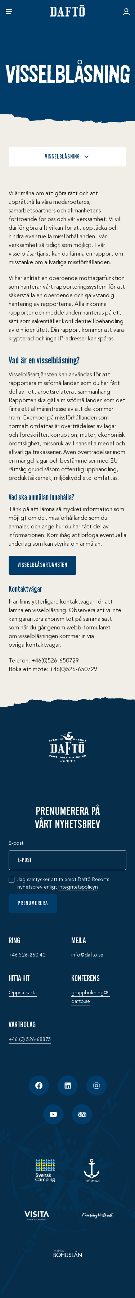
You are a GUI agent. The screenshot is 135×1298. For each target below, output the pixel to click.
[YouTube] (53, 1114)
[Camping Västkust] (98, 1215)
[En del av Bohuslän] (67, 1253)
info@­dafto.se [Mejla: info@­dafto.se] (87, 955)
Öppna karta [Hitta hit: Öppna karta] (23, 992)
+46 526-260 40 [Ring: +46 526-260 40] (27, 955)
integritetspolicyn (78, 887)
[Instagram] (96, 1085)
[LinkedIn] (68, 1085)
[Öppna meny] (9, 11)
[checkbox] (11, 879)
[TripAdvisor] (82, 1114)
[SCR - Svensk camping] (45, 1170)
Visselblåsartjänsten (42, 565)
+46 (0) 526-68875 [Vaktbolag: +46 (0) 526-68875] (30, 1039)
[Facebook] (39, 1085)
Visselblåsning (67, 156)
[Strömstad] (91, 1170)
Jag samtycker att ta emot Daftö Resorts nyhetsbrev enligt (63, 883)
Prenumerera (33, 903)
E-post (16, 843)
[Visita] (37, 1215)
